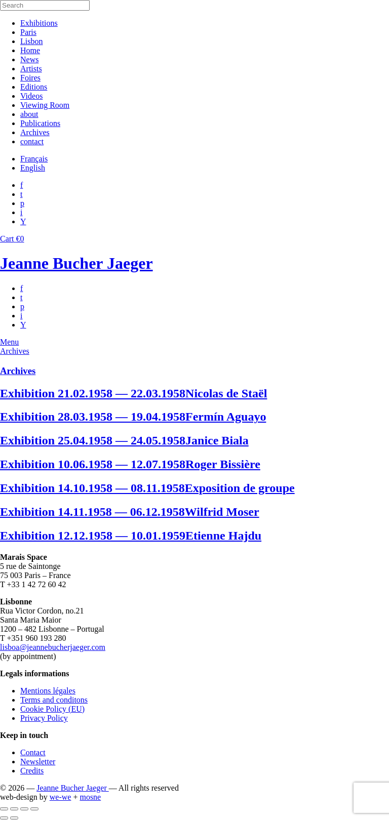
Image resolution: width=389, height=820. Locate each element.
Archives (35, 132)
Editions (33, 87)
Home (30, 50)
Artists (31, 68)
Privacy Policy (44, 718)
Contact (33, 752)
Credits (32, 770)
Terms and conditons (54, 699)
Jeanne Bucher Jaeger (76, 263)
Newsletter (37, 761)
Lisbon (31, 41)
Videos (31, 96)
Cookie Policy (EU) (52, 709)
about (29, 114)
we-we (60, 797)
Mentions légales (47, 690)
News (29, 59)
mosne (90, 797)
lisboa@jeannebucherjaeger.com (52, 647)
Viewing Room (44, 105)
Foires (30, 77)
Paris (28, 32)
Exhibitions (39, 23)
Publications (40, 123)
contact (32, 141)
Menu (9, 342)
